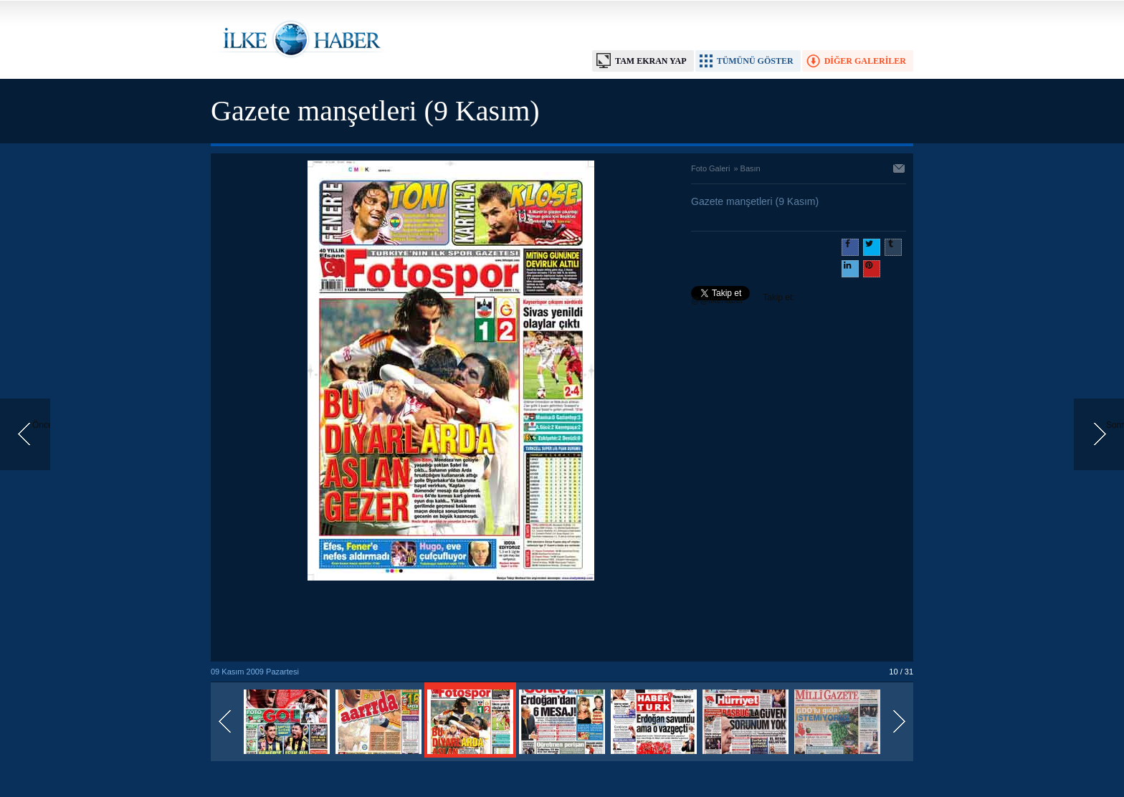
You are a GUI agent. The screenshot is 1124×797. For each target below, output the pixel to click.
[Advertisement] (451, 622)
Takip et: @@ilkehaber (743, 298)
